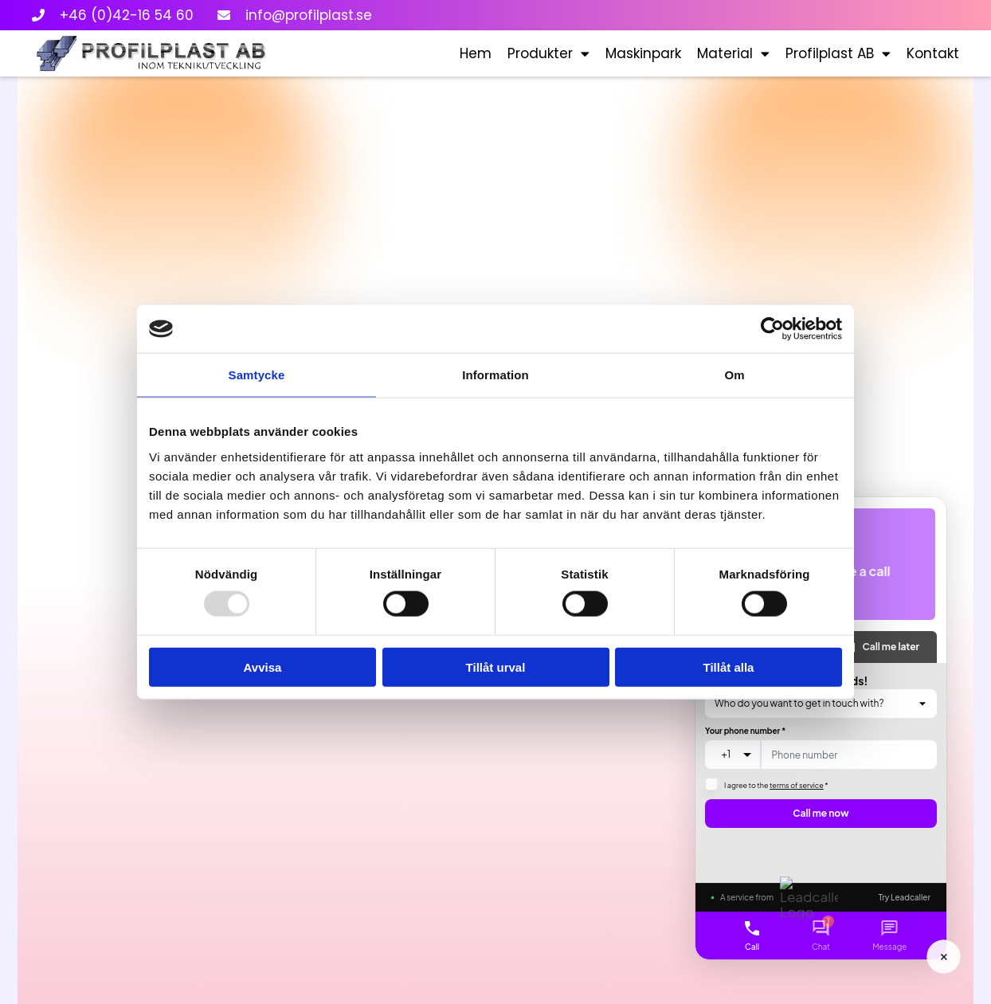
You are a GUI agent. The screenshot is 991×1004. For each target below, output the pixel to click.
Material (733, 54)
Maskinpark (643, 53)
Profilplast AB (838, 54)
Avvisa (263, 666)
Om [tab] (734, 375)
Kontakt (933, 53)
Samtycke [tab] (257, 375)
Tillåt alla (728, 666)
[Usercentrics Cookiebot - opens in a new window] (772, 329)
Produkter (548, 54)
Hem (476, 53)
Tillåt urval (496, 666)
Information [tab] (495, 375)
